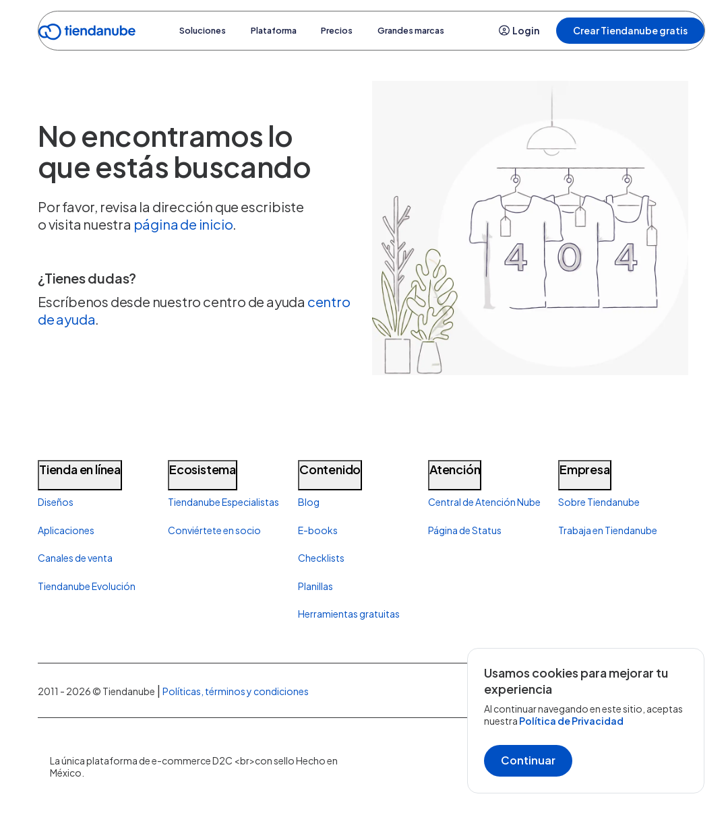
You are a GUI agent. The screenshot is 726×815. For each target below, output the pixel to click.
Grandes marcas (438, 30)
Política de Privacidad (571, 721)
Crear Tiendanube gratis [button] (630, 30)
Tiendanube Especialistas (223, 502)
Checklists (321, 558)
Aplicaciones (66, 530)
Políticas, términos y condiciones (235, 691)
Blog (309, 502)
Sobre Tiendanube (599, 502)
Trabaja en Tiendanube (607, 530)
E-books (318, 530)
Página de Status (465, 530)
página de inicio (183, 224)
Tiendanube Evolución (86, 586)
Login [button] (518, 30)
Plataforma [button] (272, 30)
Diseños (55, 502)
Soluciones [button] (185, 30)
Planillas (315, 586)
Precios (350, 30)
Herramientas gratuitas (349, 614)
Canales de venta (75, 558)
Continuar (528, 760)
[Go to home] (86, 34)
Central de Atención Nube (484, 502)
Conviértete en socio (214, 530)
